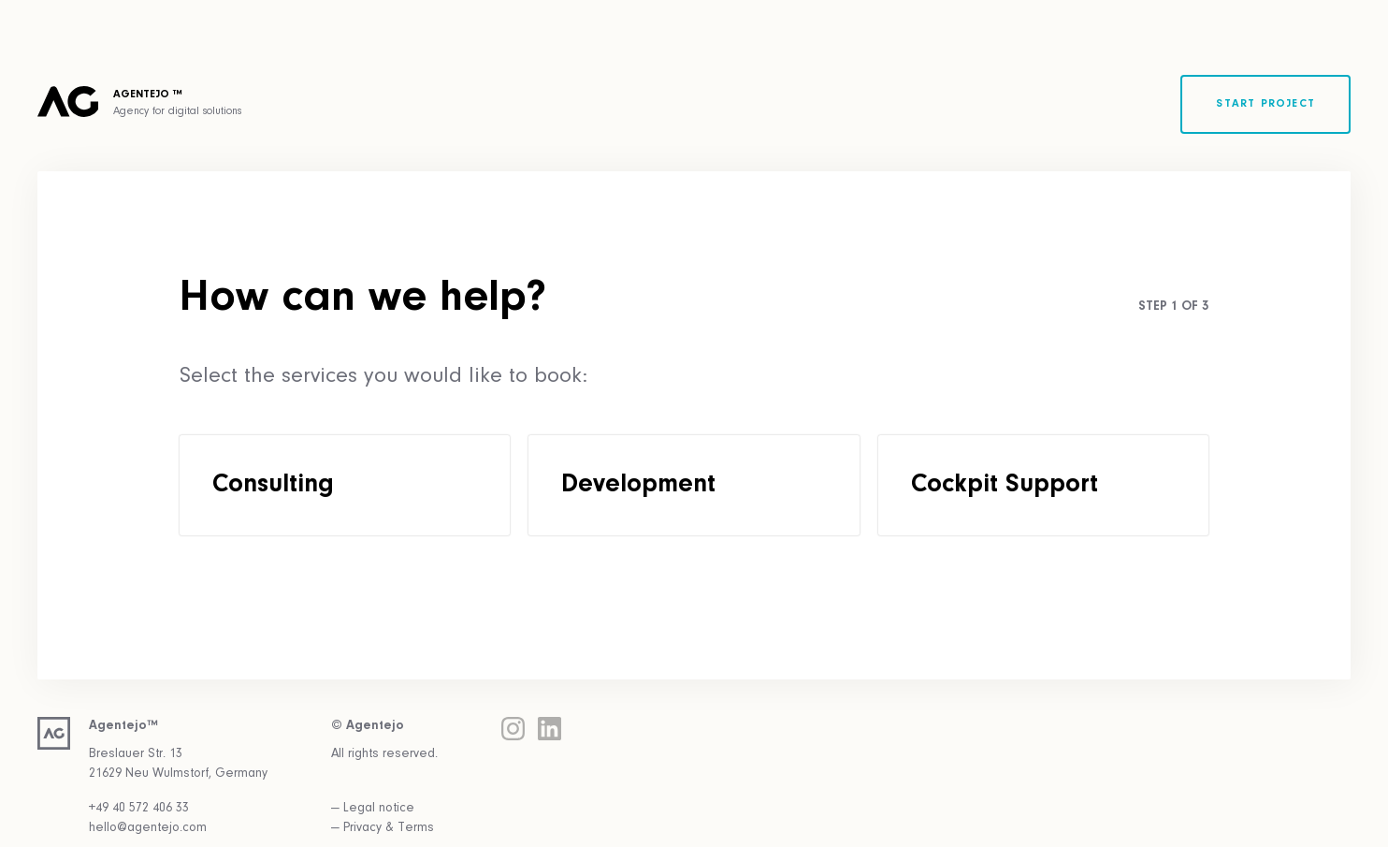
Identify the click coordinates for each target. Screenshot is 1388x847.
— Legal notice (372, 808)
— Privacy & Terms (382, 828)
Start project (1265, 104)
